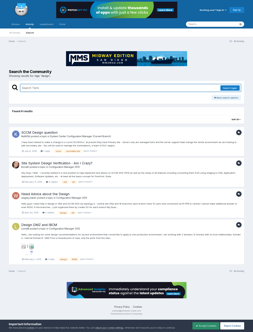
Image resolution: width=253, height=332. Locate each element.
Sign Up (237, 9)
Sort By (236, 119)
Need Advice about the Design (45, 194)
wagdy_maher (28, 197)
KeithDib (25, 136)
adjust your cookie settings (109, 327)
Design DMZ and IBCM (39, 225)
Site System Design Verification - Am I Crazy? (56, 163)
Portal (62, 24)
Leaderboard (46, 24)
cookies (30, 327)
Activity (30, 25)
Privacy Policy (122, 306)
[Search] (202, 24)
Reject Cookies (232, 325)
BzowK (25, 167)
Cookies (137, 306)
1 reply (45, 151)
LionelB (25, 228)
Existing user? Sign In (213, 10)
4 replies (52, 181)
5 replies (48, 212)
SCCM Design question (39, 132)
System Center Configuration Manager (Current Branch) (80, 136)
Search (30, 32)
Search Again (230, 88)
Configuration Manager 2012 (64, 167)
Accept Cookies (205, 325)
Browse (16, 24)
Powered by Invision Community (126, 313)
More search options (226, 97)
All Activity (14, 32)
